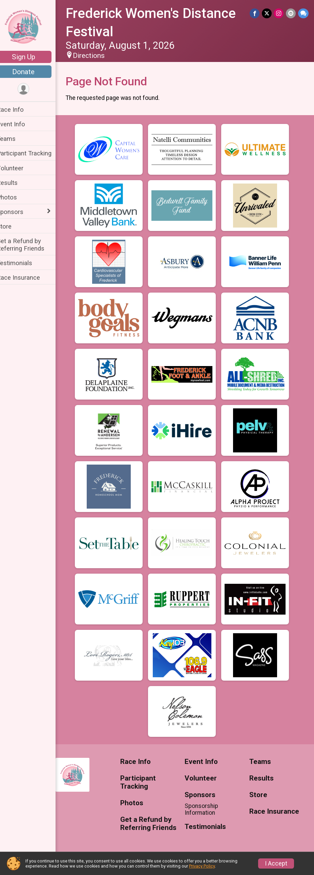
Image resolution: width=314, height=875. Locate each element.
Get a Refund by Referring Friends (29, 244)
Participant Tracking (32, 153)
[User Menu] (32, 89)
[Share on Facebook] (255, 13)
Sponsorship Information (206, 809)
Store (12, 226)
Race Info (19, 109)
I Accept (276, 863)
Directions (97, 55)
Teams (14, 138)
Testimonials (23, 262)
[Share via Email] (291, 13)
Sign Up (32, 57)
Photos (15, 197)
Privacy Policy (202, 866)
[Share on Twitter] (267, 13)
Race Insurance (27, 277)
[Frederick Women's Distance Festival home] (32, 26)
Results (15, 182)
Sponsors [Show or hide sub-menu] (18, 211)
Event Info (19, 124)
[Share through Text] (303, 13)
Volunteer (18, 168)
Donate (32, 72)
